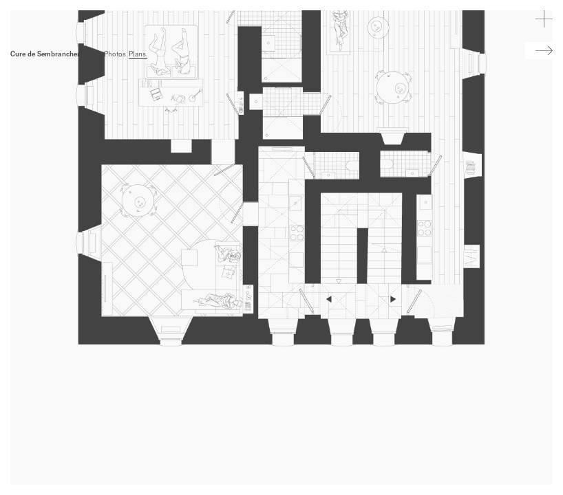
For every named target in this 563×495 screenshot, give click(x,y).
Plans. (138, 54)
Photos (115, 54)
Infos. (92, 54)
